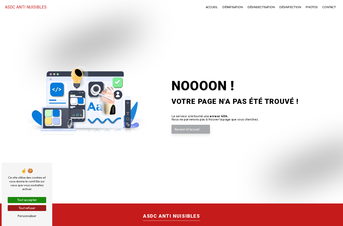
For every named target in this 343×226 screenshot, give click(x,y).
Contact (329, 7)
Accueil (212, 7)
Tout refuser (26, 208)
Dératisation (232, 7)
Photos (312, 7)
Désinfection (290, 7)
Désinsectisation (261, 7)
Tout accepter (27, 200)
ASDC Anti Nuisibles (26, 7)
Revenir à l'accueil (187, 129)
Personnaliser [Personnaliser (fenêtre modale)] (26, 216)
